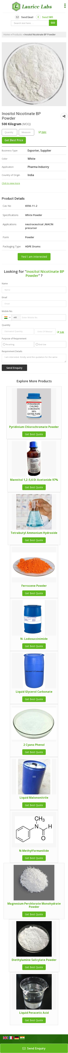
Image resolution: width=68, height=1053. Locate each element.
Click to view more (11, 183)
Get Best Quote (34, 434)
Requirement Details (12, 351)
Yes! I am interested (34, 257)
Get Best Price (14, 140)
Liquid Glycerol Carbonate (34, 692)
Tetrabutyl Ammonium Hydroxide (34, 533)
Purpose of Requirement (14, 338)
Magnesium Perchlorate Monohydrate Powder (34, 905)
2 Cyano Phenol (34, 745)
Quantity (6, 325)
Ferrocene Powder (34, 586)
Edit (42, 132)
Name (5, 283)
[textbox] (26, 132)
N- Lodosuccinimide (34, 639)
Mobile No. (7, 311)
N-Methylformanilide (34, 851)
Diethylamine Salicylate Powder (34, 960)
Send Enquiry (34, 1048)
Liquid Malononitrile (34, 798)
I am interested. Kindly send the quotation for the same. (34, 358)
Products (17, 34)
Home (7, 34)
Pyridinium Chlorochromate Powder (34, 427)
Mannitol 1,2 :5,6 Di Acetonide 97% (34, 480)
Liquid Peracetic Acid (34, 1013)
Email (4, 297)
